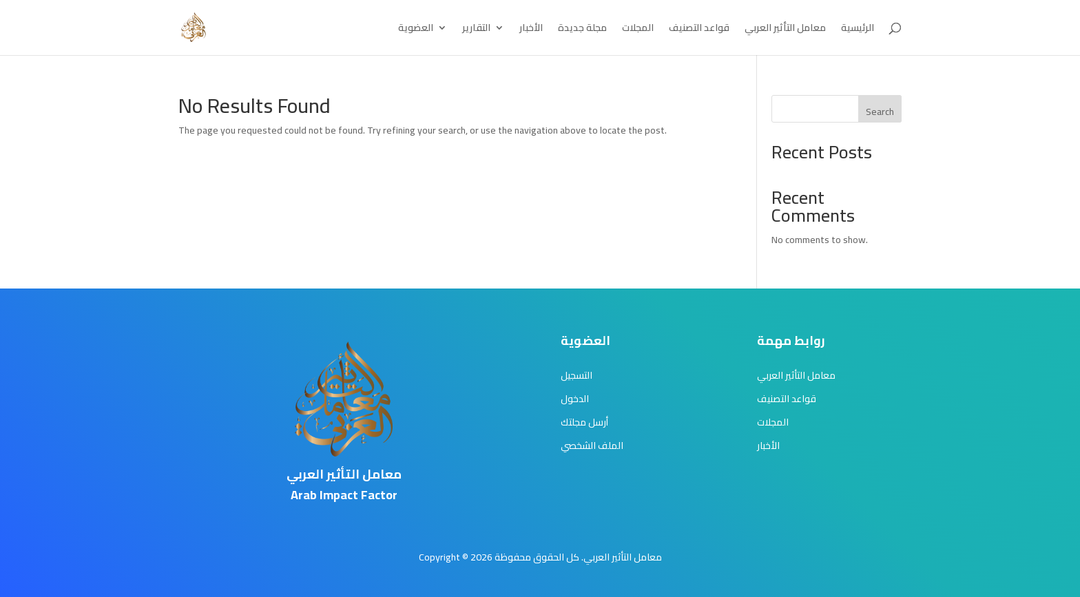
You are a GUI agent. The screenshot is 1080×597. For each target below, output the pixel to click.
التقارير (476, 29)
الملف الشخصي (592, 445)
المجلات (638, 29)
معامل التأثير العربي (785, 29)
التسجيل (576, 375)
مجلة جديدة (582, 29)
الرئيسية (857, 29)
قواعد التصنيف (699, 29)
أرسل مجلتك (584, 422)
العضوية (415, 29)
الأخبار (531, 29)
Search (880, 112)
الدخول (575, 399)
